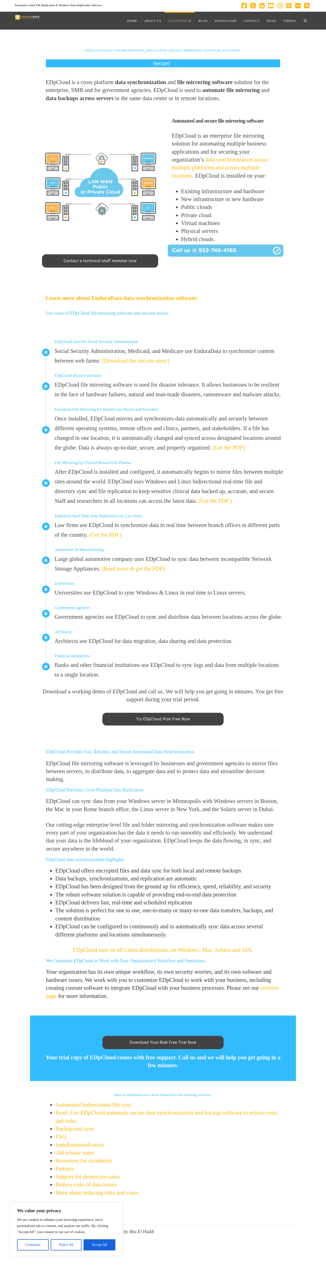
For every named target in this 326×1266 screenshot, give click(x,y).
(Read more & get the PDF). (134, 568)
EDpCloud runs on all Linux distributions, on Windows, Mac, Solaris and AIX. (163, 950)
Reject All (66, 1245)
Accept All (99, 1245)
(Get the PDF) (229, 447)
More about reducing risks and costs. (97, 1193)
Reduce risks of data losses (86, 1184)
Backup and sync (74, 1129)
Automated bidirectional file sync (93, 1105)
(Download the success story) (135, 361)
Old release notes (74, 1153)
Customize (32, 1245)
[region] (66, 1229)
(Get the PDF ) (215, 501)
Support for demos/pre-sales (87, 1176)
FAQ (61, 1136)
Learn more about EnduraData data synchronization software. (122, 298)
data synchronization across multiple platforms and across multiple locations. (220, 167)
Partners (65, 1169)
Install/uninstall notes (79, 1145)
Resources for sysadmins (83, 1160)
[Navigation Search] (305, 21)
